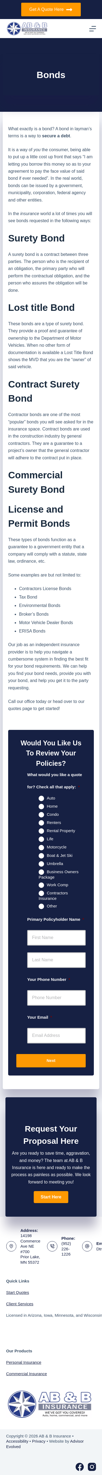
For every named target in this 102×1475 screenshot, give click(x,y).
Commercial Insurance (26, 1373)
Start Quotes (17, 1292)
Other (52, 906)
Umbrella (55, 863)
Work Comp (57, 884)
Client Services (19, 1304)
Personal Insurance (23, 1362)
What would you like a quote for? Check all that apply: (54, 780)
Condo (53, 814)
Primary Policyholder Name (55, 919)
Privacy (38, 1441)
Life (50, 838)
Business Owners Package (59, 874)
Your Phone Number (48, 979)
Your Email (39, 1017)
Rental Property (61, 830)
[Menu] (92, 28)
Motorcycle (57, 847)
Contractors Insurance (53, 896)
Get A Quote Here (51, 9)
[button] (51, 1197)
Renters (54, 822)
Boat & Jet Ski (59, 855)
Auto (51, 798)
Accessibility (17, 1441)
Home (52, 806)
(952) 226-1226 (66, 1248)
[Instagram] (92, 1467)
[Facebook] (80, 1467)
